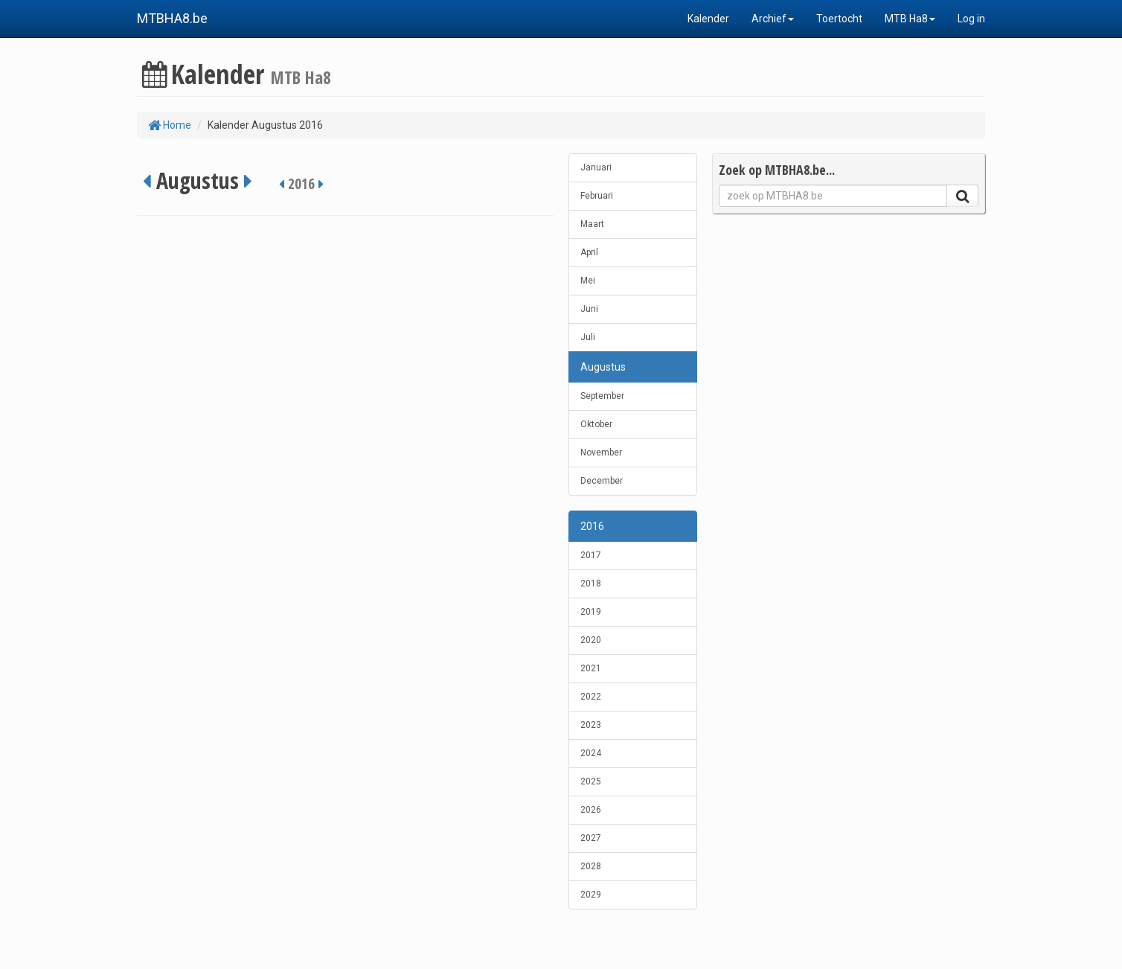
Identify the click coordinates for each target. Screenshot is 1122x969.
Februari (596, 196)
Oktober (596, 424)
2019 (590, 612)
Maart (592, 224)
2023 (590, 725)
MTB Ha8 (910, 19)
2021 (590, 668)
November (601, 452)
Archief (772, 19)
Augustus (603, 367)
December (601, 481)
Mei (587, 280)
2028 (590, 866)
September (602, 396)
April (589, 252)
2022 (590, 696)
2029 (590, 894)
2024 (590, 753)
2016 (592, 526)
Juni (589, 309)
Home (169, 125)
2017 (590, 555)
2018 (590, 583)
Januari (596, 167)
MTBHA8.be (172, 18)
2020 (590, 640)
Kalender (708, 19)
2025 (590, 781)
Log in (971, 19)
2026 (590, 810)
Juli (587, 337)
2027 (590, 838)
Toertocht (839, 19)
